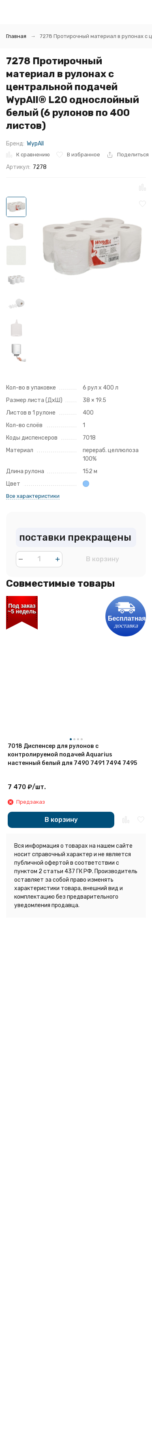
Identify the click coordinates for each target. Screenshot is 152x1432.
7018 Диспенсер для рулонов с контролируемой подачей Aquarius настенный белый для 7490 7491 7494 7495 (72, 755)
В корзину (102, 559)
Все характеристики (33, 496)
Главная (16, 36)
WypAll (35, 143)
